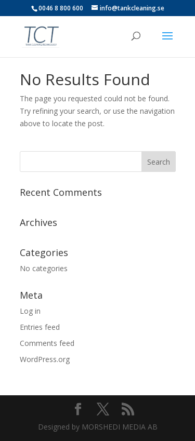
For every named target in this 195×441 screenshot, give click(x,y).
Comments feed (47, 343)
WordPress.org (45, 359)
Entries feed (40, 327)
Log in (30, 311)
